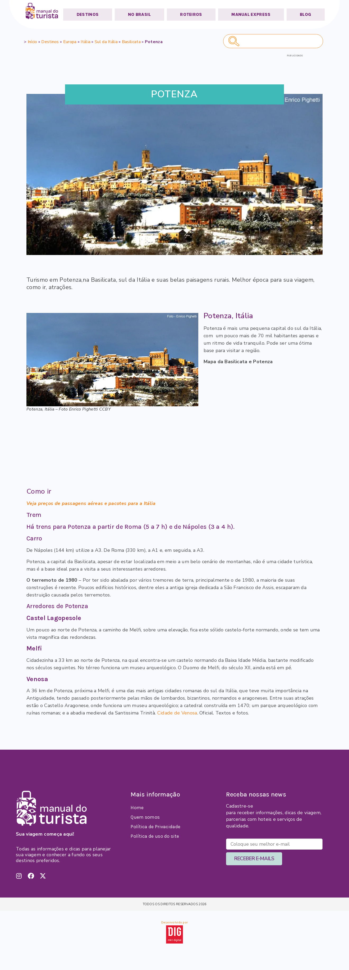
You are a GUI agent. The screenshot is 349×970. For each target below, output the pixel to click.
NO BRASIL (139, 14)
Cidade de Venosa (177, 713)
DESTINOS (88, 14)
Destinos (50, 42)
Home (137, 807)
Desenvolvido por (174, 922)
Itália (85, 42)
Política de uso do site (155, 836)
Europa (70, 42)
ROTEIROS (191, 14)
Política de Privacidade (155, 827)
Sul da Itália (106, 42)
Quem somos (145, 817)
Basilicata (131, 42)
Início (32, 42)
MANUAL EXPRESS (250, 14)
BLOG (305, 14)
